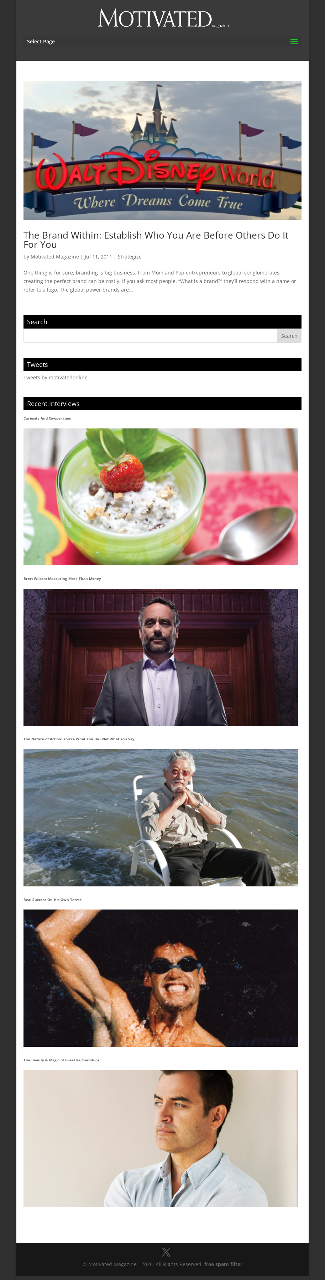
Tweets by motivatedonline (55, 377)
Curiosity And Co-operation (47, 418)
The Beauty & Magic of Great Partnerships (61, 1059)
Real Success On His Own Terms (52, 899)
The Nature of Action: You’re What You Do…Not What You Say (79, 738)
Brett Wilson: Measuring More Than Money (62, 578)
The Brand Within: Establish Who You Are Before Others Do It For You (155, 240)
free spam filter (223, 1264)
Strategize (130, 256)
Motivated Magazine (55, 256)
